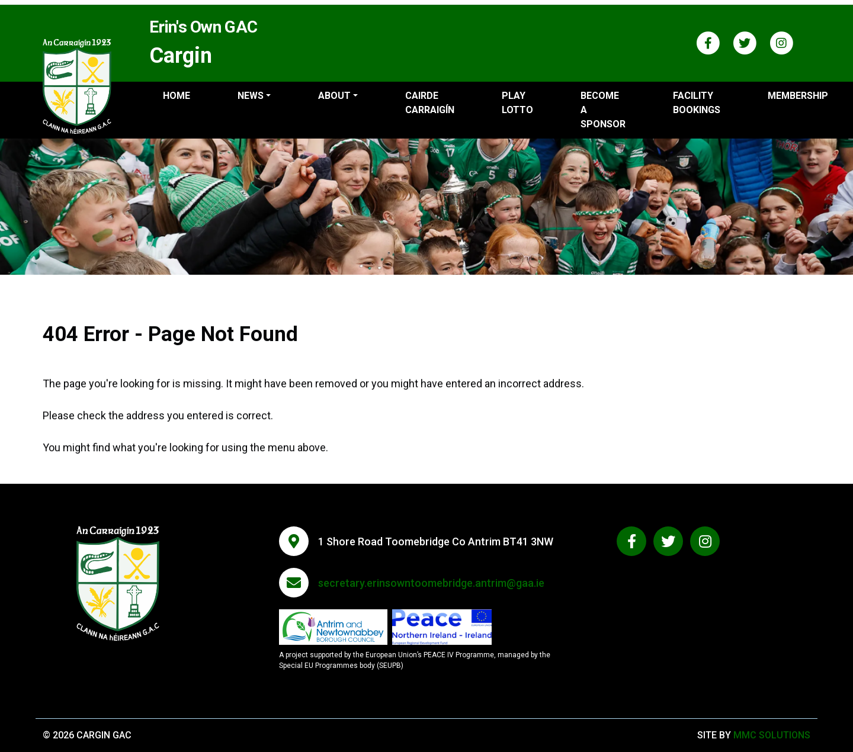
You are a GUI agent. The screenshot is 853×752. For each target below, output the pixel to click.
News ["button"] (251, 95)
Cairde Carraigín (429, 102)
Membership (798, 95)
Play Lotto (517, 102)
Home (176, 95)
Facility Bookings (696, 102)
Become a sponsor (603, 110)
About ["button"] (334, 95)
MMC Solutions (771, 735)
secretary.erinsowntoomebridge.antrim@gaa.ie (431, 583)
